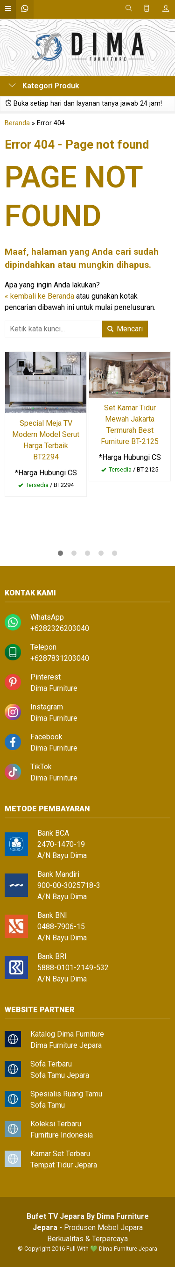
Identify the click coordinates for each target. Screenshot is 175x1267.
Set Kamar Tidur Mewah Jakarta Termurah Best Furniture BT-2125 (130, 424)
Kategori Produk (43, 85)
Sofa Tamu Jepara (59, 1075)
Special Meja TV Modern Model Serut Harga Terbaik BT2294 (45, 440)
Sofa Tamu (47, 1105)
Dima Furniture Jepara (66, 1045)
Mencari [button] (125, 328)
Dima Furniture (53, 688)
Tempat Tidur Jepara (63, 1164)
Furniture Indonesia (61, 1135)
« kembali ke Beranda (39, 296)
